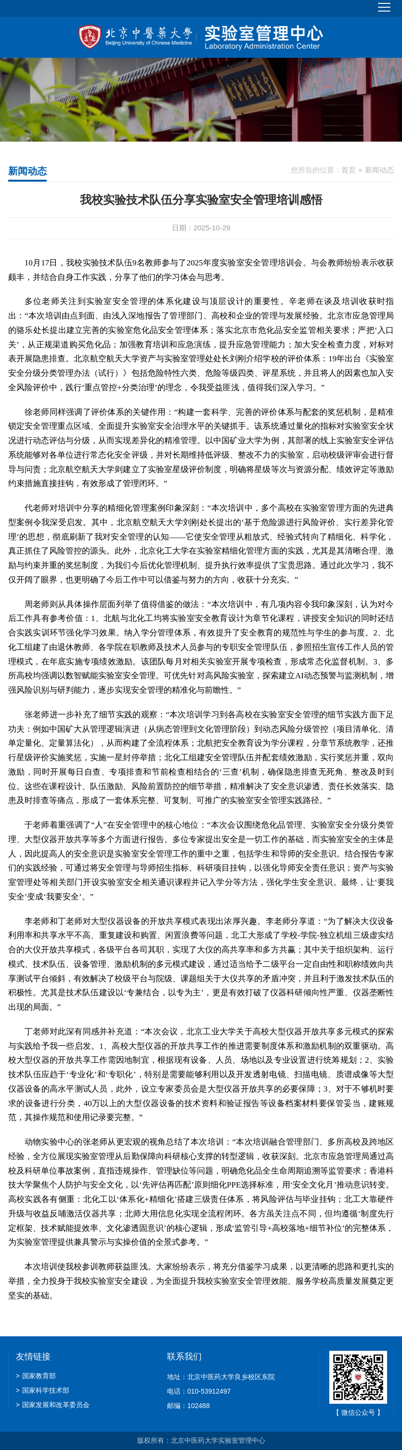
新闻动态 (379, 170)
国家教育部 (36, 1376)
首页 (348, 170)
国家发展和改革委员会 (53, 1405)
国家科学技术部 (42, 1390)
